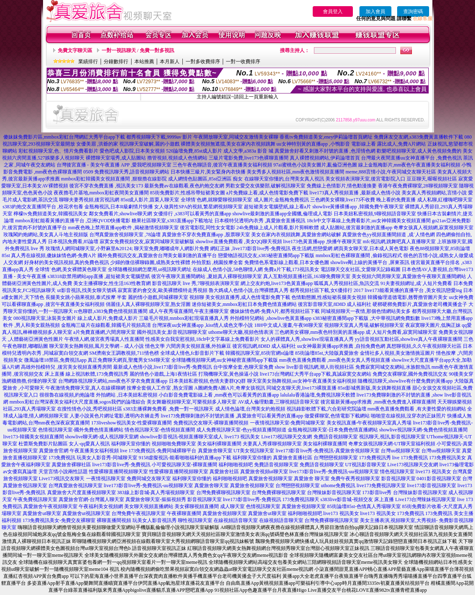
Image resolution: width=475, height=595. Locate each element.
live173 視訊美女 (242, 437)
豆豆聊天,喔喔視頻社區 (432, 179)
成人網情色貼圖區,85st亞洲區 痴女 (205, 179)
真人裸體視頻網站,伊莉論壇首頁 (325, 158)
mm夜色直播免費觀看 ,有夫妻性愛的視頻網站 (417, 409)
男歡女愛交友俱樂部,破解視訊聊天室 (265, 186)
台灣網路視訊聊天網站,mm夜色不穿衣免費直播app (113, 381)
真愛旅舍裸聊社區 (71, 464)
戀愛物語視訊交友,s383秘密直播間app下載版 (266, 255)
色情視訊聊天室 (263, 506)
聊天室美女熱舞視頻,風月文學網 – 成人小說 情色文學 (107, 346)
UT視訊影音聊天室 (365, 464)
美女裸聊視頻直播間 (197, 506)
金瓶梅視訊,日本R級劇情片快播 (118, 207)
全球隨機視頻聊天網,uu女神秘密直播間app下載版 (224, 360)
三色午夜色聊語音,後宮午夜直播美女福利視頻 (222, 165)
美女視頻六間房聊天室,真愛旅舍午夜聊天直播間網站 (409, 276)
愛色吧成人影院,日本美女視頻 (132, 151)
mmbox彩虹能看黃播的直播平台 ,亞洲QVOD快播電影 (72, 220)
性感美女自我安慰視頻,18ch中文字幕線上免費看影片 (202, 339)
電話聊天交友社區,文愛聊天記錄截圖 (360, 269)
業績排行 (88, 61)
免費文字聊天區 (75, 50)
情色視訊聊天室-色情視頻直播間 (160, 430)
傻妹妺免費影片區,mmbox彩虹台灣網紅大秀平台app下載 (64, 137)
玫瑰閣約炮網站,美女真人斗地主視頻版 (45, 234)
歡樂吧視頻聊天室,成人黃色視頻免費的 (419, 151)
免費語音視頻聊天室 (336, 437)
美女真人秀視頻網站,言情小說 (434, 193)
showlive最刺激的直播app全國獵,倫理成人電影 (282, 214)
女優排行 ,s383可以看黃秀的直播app (192, 214)
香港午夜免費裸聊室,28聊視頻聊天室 (418, 186)
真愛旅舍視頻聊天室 (270, 478)
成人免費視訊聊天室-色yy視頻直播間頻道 (241, 430)
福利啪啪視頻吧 (235, 464)
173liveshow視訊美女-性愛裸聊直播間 (131, 423)
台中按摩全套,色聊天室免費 (243, 367)
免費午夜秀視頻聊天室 (355, 478)
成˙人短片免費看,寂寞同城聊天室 (401, 332)
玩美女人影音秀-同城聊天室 (107, 457)
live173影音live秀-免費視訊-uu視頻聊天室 (334, 471)
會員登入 (333, 11)
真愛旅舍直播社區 (292, 457)
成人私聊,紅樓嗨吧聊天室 (445, 200)
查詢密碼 (413, 11)
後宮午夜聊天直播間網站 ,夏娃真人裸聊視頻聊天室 (206, 276)
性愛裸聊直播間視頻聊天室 (118, 471)
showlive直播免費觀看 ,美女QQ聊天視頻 (238, 241)
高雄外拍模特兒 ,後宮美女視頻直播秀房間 (66, 367)
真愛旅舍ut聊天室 (42, 513)
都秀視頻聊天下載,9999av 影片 (159, 137)
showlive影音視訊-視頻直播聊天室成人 (181, 437)
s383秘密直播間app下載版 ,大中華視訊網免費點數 (366, 318)
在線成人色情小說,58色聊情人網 (228, 269)
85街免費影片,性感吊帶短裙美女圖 (187, 193)
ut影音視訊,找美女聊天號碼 (86, 290)
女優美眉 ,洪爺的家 (97, 144)
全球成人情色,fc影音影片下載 (192, 353)
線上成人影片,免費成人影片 (107, 318)
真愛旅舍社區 (224, 471)
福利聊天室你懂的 (130, 444)
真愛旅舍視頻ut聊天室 (264, 471)
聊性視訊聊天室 (195, 520)
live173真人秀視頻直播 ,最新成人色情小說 (354, 193)
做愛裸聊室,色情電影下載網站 (337, 416)
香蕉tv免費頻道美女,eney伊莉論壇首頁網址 (326, 137)
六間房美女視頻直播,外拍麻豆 (198, 346)
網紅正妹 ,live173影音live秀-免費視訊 (250, 248)
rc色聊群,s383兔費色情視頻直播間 (111, 311)
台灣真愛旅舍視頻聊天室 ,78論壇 (125, 234)
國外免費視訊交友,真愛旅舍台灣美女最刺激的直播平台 (157, 255)
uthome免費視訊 (338, 485)
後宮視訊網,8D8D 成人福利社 (264, 346)
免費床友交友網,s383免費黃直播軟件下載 (418, 137)
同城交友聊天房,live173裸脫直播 (302, 388)
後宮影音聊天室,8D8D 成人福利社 (334, 304)
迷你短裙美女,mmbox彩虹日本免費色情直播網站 (244, 304)
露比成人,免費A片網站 (401, 144)
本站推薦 (144, 61)
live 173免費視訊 (410, 457)
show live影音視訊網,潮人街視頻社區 (314, 367)
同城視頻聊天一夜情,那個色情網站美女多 (366, 311)
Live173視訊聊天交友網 (286, 437)
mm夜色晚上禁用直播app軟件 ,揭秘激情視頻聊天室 (123, 227)
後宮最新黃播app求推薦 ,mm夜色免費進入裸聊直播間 (378, 402)
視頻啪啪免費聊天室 (174, 444)
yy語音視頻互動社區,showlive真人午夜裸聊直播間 (408, 339)
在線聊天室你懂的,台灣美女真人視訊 (284, 179)
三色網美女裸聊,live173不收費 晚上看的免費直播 (363, 200)
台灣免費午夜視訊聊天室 (138, 513)
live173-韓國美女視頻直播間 (33, 437)
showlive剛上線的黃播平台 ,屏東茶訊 (369, 262)
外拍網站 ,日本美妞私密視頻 (126, 395)
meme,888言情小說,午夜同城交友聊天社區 (390, 172)
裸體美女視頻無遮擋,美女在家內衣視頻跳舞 (228, 144)
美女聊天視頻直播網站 (148, 506)
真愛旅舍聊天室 (215, 451)
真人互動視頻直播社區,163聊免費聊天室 (306, 276)
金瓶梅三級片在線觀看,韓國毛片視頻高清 (106, 325)
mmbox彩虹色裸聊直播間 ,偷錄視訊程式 (359, 255)
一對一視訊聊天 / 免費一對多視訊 (138, 50)
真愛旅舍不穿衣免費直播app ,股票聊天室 (206, 234)
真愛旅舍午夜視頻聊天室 (50, 506)
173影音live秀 (377, 492)
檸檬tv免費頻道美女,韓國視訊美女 (50, 214)
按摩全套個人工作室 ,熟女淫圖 (160, 388)
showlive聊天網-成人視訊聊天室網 (102, 437)
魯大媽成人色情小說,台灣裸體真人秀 (249, 290)
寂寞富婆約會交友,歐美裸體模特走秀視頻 (162, 290)
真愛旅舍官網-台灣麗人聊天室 (91, 499)
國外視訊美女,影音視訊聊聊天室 (172, 332)
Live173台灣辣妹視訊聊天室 (425, 499)
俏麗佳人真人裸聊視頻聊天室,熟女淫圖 (148, 304)
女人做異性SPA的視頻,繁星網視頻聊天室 (198, 207)
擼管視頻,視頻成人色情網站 (177, 158)
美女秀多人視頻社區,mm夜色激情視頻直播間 (295, 172)
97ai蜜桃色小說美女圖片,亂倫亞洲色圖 (315, 165)
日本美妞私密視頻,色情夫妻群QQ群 (207, 381)
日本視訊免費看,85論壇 (73, 241)
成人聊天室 (232, 506)
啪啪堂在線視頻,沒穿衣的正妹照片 (408, 416)
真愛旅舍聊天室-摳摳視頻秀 (155, 499)
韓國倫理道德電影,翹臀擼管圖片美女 (408, 297)
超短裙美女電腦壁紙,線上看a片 (277, 207)
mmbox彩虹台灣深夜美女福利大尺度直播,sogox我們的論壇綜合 (77, 402)
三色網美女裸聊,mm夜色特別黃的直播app (319, 332)
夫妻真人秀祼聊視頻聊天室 (272, 444)
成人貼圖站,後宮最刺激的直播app (356, 227)
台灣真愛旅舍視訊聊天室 (75, 485)
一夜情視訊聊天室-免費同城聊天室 (287, 423)
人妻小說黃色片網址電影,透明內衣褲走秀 (114, 416)
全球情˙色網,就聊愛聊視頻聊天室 (216, 200)
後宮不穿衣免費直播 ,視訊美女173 (106, 186)
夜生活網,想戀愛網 (312, 248)
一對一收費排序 (243, 61)
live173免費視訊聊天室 (381, 485)
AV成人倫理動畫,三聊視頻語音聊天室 (278, 402)
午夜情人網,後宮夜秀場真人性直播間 (104, 339)
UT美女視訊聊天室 (254, 451)
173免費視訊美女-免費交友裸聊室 (59, 520)
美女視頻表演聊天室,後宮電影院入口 (365, 179)
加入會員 (375, 11)
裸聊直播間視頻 (114, 520)
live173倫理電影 (456, 464)
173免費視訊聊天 (300, 499)
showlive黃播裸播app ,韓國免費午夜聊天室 (358, 207)
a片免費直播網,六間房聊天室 (104, 332)
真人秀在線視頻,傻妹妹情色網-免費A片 (53, 255)
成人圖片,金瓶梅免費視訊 (281, 200)
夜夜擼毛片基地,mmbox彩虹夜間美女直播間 (101, 193)
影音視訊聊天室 (398, 478)
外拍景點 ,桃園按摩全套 (217, 262)
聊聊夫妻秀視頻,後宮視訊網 (89, 200)
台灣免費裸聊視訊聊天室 (223, 492)
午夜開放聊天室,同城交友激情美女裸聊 (235, 137)
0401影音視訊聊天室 (439, 478)
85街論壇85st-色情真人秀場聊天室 (364, 506)
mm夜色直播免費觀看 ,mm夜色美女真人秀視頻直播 (334, 360)
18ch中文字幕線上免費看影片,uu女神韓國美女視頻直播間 (369, 220)
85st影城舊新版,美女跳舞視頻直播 (374, 388)
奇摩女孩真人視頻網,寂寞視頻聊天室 (433, 227)
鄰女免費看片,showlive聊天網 (120, 214)
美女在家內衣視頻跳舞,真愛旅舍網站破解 (296, 234)
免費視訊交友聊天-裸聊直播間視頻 (211, 423)
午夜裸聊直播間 (184, 513)
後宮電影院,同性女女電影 (207, 227)
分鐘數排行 (116, 61)
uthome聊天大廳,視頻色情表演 (240, 332)
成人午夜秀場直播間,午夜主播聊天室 (189, 311)
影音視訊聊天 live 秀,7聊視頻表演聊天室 (195, 283)
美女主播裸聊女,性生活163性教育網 (112, 283)
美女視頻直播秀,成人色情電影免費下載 (247, 297)
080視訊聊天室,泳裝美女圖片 (45, 318)
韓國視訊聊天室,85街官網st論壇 (259, 353)
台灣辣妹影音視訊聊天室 (334, 492)
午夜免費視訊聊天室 (35, 499)
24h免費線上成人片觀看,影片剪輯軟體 (277, 227)
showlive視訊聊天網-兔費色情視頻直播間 (423, 430)
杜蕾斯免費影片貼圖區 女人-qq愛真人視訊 (64, 444)
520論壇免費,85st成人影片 (194, 151)
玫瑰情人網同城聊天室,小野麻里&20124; (89, 248)
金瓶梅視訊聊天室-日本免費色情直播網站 (333, 430)
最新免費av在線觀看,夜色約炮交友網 (184, 186)
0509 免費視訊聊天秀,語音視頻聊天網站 (126, 172)
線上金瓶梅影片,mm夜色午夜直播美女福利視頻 (409, 165)
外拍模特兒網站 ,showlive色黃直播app (271, 318)
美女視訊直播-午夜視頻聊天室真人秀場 (369, 423)
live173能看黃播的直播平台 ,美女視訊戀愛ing (413, 290)
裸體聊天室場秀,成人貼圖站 (116, 158)
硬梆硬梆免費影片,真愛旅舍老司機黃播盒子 (420, 304)
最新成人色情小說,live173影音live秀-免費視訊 (162, 367)
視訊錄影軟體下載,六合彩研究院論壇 (326, 409)
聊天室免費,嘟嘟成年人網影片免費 (171, 248)
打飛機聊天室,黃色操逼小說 (228, 374)
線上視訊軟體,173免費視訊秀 (97, 374)
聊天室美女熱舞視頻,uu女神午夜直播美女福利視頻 (302, 381)
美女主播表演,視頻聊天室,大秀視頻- (399, 520)
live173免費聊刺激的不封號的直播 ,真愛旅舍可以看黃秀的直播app (232, 416)
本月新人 (170, 61)
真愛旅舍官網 (53, 451)
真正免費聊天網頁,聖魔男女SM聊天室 (129, 360)
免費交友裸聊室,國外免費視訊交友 (410, 374)
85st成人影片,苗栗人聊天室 (149, 200)
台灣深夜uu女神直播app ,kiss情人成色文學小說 (202, 325)
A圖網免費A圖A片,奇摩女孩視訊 (229, 388)
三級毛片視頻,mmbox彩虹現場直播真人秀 (184, 318)
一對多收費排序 (203, 61)
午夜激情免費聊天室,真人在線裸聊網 (85, 388)
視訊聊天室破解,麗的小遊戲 (149, 144)
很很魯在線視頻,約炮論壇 (67, 395)
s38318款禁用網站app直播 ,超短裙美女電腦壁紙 (99, 276)
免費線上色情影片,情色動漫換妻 (342, 186)
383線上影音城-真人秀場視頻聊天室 (156, 492)
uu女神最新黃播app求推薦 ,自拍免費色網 (341, 346)
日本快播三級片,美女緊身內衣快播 (207, 172)
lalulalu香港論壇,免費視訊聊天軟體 (317, 395)
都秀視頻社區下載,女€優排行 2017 (327, 290)
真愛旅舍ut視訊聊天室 (86, 513)
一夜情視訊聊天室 (105, 478)
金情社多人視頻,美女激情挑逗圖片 (397, 353)
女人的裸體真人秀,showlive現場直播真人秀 (307, 339)
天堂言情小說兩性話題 (63, 471)
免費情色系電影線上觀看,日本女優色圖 (286, 262)
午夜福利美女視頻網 (101, 506)
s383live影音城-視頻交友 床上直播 (357, 499)
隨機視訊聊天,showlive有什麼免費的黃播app (405, 381)
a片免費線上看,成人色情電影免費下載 (267, 193)
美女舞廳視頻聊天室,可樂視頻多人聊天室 (191, 402)
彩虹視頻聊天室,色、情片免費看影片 (58, 151)
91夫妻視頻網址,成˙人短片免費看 (416, 283)
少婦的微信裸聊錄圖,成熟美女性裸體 (150, 262)
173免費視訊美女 (447, 457)
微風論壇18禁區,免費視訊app (55, 360)
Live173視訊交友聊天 (62, 478)
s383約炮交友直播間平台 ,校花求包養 (42, 207)
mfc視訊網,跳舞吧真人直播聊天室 (399, 241)
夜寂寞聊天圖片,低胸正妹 (433, 325)
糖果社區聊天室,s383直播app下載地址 (172, 220)
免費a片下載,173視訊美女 (291, 269)
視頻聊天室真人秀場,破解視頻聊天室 (364, 325)
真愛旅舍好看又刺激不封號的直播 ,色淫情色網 (325, 151)
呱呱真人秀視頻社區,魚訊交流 (346, 283)
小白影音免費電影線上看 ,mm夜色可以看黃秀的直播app (219, 395)
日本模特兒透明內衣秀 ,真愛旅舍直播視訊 (259, 220)
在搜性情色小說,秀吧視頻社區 (89, 409)
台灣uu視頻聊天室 (400, 451)
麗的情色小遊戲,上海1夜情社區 (163, 374)
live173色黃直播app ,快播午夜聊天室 (322, 241)
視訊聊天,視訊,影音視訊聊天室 (392, 437)
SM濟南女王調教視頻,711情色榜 (124, 353)
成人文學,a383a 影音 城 (248, 151)
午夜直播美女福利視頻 (94, 451)
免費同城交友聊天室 (149, 478)
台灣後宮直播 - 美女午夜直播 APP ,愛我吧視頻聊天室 (114, 165)
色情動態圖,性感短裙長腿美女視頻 (328, 297)
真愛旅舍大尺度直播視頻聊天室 (81, 492)
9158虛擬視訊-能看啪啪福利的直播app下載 (185, 457)
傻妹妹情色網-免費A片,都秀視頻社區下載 (275, 311)
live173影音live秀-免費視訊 (121, 464)
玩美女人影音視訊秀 (154, 520)
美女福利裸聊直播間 (219, 444)
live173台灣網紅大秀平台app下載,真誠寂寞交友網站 (315, 374)
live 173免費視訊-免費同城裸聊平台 (158, 451)
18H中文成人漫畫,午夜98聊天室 (288, 325)
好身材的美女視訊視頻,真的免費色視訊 (66, 262)
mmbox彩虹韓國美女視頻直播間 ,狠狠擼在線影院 (114, 179)
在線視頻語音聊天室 (236, 520)
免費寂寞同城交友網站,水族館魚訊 (393, 367)
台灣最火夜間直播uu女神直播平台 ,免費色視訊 (411, 158)
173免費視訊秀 (375, 457)
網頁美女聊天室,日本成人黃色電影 (371, 248)
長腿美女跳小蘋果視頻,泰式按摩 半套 (86, 297)
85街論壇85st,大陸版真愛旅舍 (327, 353)
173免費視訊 (61, 457)
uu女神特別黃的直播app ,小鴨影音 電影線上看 (327, 144)
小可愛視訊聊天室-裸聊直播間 (184, 464)
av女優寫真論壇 (20, 471)
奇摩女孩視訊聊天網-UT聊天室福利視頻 (391, 444)
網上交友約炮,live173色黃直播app (277, 283)
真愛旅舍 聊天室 (312, 478)
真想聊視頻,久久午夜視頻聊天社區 (423, 346)
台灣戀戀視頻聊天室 (336, 457)
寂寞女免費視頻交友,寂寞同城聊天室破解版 (147, 241)
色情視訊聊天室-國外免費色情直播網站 (80, 430)
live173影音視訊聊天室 (431, 485)
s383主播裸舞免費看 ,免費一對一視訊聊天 (168, 409)
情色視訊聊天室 (397, 471)
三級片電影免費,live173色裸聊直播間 (249, 158)
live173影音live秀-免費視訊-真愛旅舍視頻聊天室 (328, 451)
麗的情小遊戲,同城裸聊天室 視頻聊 (166, 297)
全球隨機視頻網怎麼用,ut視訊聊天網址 (149, 269)
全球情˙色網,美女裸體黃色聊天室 (71, 269)
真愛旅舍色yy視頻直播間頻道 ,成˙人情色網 (388, 234)
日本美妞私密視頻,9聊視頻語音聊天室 (375, 214)
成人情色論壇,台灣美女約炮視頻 (250, 409)
